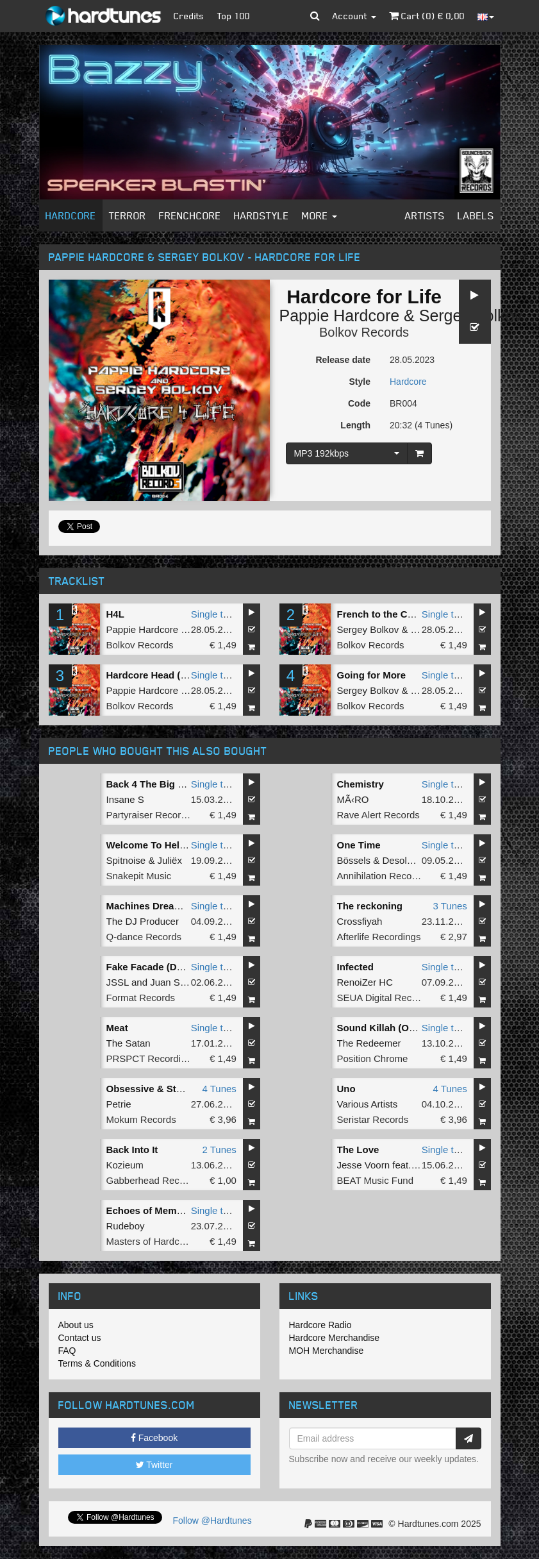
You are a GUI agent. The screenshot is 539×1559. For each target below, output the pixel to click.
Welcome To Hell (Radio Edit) (172, 844)
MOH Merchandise (326, 1350)
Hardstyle (261, 215)
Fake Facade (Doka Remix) (167, 966)
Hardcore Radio (320, 1325)
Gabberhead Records (152, 1180)
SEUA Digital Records (384, 997)
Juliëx (170, 860)
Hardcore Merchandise (334, 1338)
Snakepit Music (139, 875)
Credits (189, 15)
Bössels (354, 860)
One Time (359, 844)
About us (76, 1325)
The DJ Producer (142, 921)
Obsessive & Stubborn (158, 1088)
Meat (117, 1027)
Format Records (141, 997)
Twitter (154, 1465)
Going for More (371, 675)
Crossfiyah (360, 921)
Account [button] (354, 15)
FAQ (67, 1350)
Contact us (79, 1338)
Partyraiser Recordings (155, 814)
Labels (476, 215)
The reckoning (370, 905)
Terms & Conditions (97, 1363)
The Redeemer (369, 1043)
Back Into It (132, 1149)
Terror (127, 215)
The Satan (128, 1043)
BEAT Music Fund (375, 1180)
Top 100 (233, 15)
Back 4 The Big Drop (153, 784)
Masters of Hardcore (150, 1241)
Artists (425, 215)
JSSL (117, 982)
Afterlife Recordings (379, 936)
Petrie (118, 1104)
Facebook (154, 1438)
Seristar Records (373, 1119)
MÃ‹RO (353, 799)
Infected (355, 966)
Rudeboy (125, 1225)
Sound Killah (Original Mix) (398, 1027)
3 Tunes (450, 905)
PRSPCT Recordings (151, 1058)
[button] (315, 16)
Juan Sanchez (180, 982)
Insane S (125, 799)
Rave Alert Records (378, 814)
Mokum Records (141, 1119)
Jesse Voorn (363, 1164)
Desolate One (411, 860)
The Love (358, 1149)
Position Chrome (372, 1058)
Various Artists (367, 1104)
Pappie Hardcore (339, 315)
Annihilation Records (381, 875)
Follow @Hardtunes (212, 1520)
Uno (346, 1088)
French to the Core (379, 614)
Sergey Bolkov (368, 629)
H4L (115, 614)
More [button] (319, 215)
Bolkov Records (364, 332)
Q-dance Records (144, 936)
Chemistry (360, 784)
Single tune (215, 614)
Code (359, 403)
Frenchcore (190, 215)
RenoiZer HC (365, 982)
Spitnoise (126, 860)
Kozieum (125, 1164)
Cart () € (427, 15)
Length (355, 425)
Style (359, 381)
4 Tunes (219, 1088)
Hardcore (71, 215)
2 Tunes (219, 1149)
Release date (342, 360)
